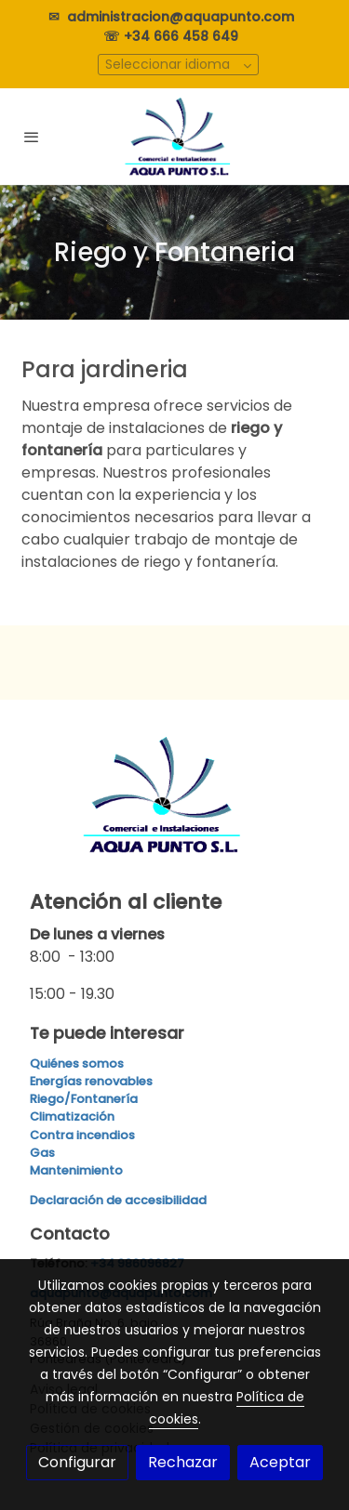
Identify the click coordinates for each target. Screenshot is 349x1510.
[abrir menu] (31, 136)
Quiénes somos (77, 1063)
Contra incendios (82, 1135)
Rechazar (183, 1462)
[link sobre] (174, 806)
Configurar (77, 1462)
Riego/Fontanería (84, 1099)
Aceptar (280, 1462)
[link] (175, 137)
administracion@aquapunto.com (184, 16)
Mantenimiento (76, 1170)
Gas (42, 1153)
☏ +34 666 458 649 (174, 36)
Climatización (72, 1116)
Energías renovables (91, 1081)
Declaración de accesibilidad (118, 1200)
